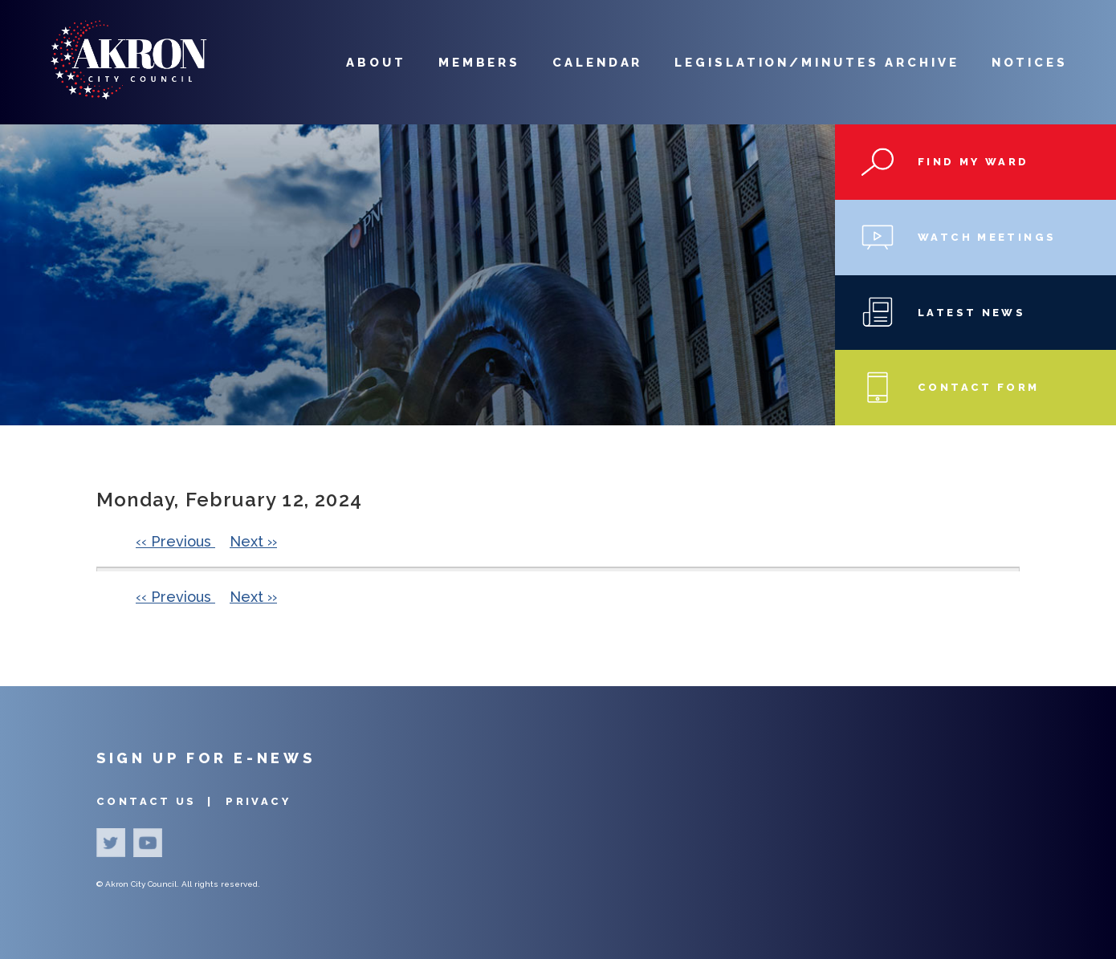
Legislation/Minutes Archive (816, 62)
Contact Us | (157, 801)
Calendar (597, 62)
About (376, 62)
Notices (1030, 62)
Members (479, 62)
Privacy (258, 801)
